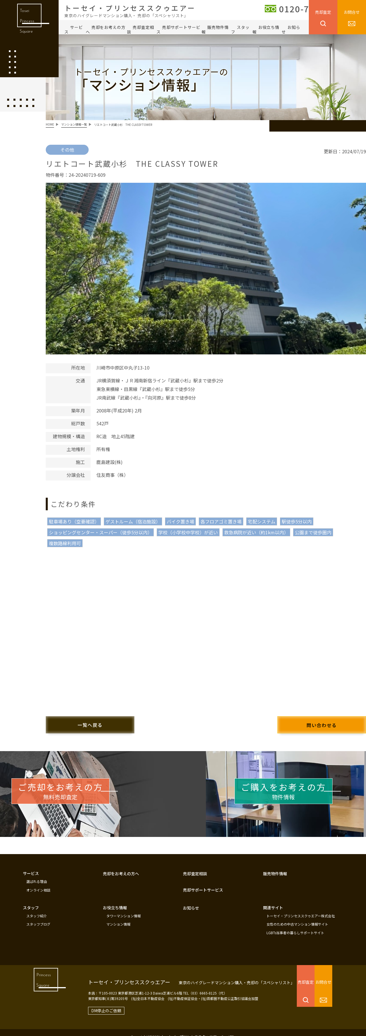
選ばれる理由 (36, 877)
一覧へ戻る (103, 720)
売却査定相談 (140, 29)
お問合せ (352, 12)
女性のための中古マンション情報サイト (297, 917)
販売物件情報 (215, 29)
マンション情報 (118, 917)
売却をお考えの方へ (106, 29)
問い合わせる (309, 720)
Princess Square (41, 982)
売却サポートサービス (178, 29)
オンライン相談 (38, 884)
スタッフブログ (38, 917)
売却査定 (323, 12)
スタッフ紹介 (36, 909)
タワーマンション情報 (123, 909)
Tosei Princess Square (25, 25)
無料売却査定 (83, 791)
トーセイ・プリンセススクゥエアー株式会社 (300, 909)
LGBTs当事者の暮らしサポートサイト (295, 924)
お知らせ (291, 29)
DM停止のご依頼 (95, 1002)
